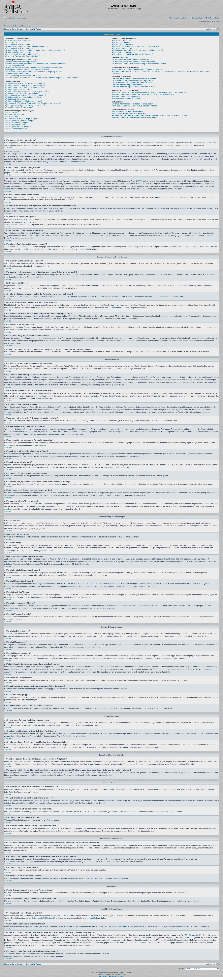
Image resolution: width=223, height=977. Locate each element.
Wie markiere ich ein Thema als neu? (19, 107)
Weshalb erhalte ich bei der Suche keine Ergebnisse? (132, 81)
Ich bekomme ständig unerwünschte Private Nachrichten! (133, 62)
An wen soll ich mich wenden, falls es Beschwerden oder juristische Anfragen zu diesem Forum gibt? (150, 115)
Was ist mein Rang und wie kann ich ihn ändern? (23, 76)
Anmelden (21, 18)
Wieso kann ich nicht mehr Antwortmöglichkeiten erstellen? (27, 91)
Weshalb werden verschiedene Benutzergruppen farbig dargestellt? (137, 50)
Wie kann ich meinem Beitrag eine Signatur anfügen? (25, 87)
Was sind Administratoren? (122, 40)
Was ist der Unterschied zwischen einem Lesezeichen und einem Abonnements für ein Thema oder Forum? (152, 92)
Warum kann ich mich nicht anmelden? (19, 48)
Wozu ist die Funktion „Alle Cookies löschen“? (22, 56)
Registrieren (9, 18)
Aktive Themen (27, 26)
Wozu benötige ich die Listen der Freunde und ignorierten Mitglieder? (138, 69)
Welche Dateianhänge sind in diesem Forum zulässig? (132, 104)
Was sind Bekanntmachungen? (17, 123)
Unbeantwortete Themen (12, 26)
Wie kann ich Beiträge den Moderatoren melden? (23, 101)
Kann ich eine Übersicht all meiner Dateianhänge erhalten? (134, 106)
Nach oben (8, 148)
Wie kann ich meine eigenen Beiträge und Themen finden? (134, 87)
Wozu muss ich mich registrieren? (18, 40)
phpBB (103, 973)
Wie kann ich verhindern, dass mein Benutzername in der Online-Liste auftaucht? (35, 64)
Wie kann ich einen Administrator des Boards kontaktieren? (134, 117)
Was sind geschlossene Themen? (17, 127)
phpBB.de (129, 308)
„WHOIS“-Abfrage (188, 935)
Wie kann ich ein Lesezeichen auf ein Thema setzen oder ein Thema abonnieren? (143, 94)
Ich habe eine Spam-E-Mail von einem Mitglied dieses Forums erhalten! (139, 64)
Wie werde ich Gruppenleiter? (123, 48)
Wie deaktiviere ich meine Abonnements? (127, 98)
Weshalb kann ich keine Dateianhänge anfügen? (23, 97)
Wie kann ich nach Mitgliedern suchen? (127, 85)
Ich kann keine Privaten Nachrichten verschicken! (130, 60)
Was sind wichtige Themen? (15, 125)
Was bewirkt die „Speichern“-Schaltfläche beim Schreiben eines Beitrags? (33, 103)
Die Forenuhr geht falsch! (14, 66)
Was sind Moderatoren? (121, 42)
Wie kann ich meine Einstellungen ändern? (21, 62)
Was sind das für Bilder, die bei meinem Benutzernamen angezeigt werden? (33, 72)
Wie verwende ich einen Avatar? (17, 74)
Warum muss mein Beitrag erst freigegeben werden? (25, 105)
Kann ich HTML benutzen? (15, 115)
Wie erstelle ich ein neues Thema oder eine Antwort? (25, 83)
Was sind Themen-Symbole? (16, 129)
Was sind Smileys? (12, 117)
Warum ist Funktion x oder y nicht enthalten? (129, 113)
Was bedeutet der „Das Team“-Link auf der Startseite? (132, 54)
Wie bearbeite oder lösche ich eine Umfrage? (22, 93)
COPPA (139, 181)
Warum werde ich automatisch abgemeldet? (21, 54)
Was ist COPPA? (11, 42)
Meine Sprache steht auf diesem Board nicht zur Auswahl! (27, 70)
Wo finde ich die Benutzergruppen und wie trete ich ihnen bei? (135, 46)
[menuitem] (174, 18)
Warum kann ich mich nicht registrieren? (20, 44)
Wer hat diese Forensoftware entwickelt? (127, 111)
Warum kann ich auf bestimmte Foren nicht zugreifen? (25, 95)
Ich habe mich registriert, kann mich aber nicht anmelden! (26, 46)
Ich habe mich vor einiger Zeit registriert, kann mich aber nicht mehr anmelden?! (35, 50)
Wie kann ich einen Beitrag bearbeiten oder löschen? (25, 85)
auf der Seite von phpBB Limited (39, 918)
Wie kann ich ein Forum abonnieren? (126, 96)
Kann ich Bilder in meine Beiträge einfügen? (21, 119)
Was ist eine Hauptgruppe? (122, 52)
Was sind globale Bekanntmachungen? (20, 121)
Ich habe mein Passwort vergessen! (18, 52)
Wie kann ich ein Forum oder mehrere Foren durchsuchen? (134, 79)
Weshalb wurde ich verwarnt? (16, 99)
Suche (216, 18)
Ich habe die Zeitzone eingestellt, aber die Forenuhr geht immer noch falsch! (34, 68)
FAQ (208, 18)
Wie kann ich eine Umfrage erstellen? (19, 89)
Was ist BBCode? (11, 113)
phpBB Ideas (121, 926)
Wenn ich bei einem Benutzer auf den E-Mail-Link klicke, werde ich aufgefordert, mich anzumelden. (42, 78)
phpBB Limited (111, 308)
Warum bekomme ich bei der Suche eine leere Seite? (132, 83)
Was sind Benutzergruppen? (123, 44)
